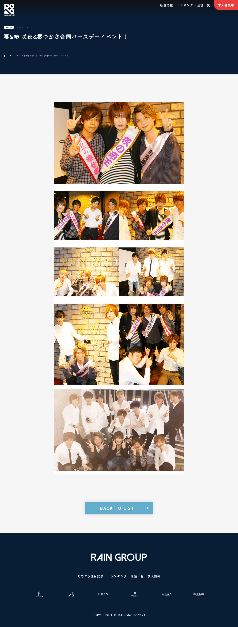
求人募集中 (226, 5)
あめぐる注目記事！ (92, 576)
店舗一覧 (203, 5)
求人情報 (153, 576)
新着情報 (166, 5)
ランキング (185, 5)
